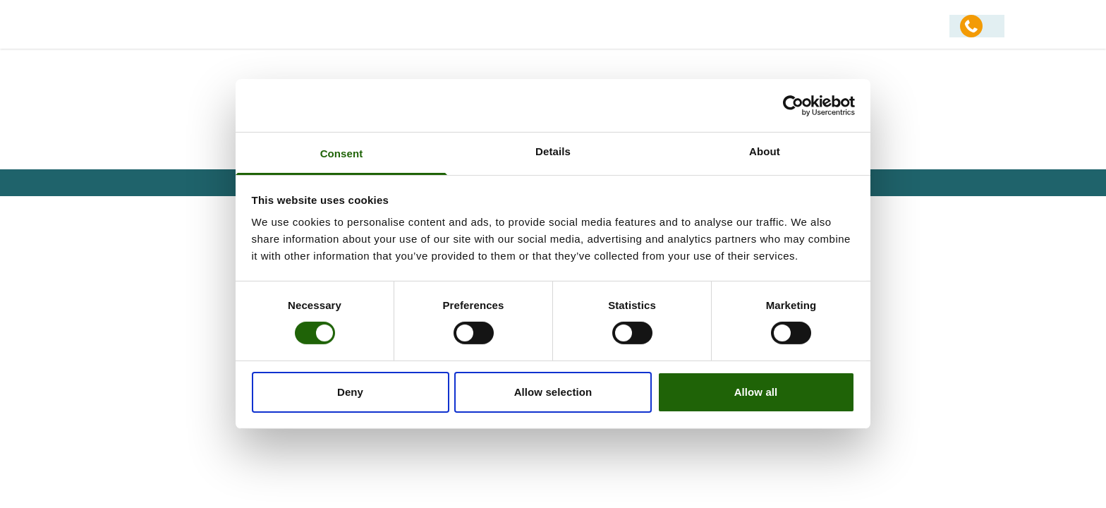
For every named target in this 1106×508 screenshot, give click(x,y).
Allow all (756, 392)
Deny (350, 392)
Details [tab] (553, 151)
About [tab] (764, 151)
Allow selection (553, 392)
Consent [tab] (341, 153)
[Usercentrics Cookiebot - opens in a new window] (793, 105)
